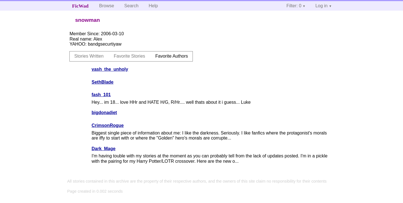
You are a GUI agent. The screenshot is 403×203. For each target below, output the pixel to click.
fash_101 (101, 94)
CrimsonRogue (108, 125)
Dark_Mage (103, 148)
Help (153, 5)
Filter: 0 (294, 5)
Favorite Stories (129, 56)
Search (131, 5)
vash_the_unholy (110, 69)
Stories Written (89, 56)
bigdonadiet (104, 112)
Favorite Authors (171, 56)
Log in (321, 5)
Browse (106, 5)
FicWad (80, 6)
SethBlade (102, 82)
